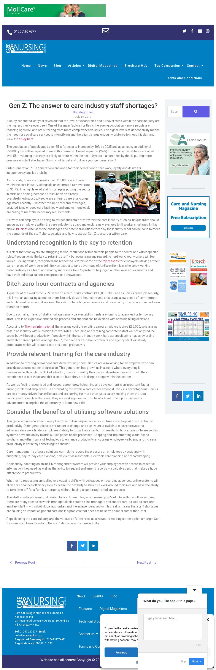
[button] (207, 620)
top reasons (111, 261)
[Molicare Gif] (55, 16)
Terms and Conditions (184, 78)
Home (26, 66)
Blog (57, 66)
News (42, 66)
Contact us (87, 634)
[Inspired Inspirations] (199, 284)
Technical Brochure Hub (97, 621)
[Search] (175, 111)
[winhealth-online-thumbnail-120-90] (178, 263)
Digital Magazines (103, 66)
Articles (75, 66)
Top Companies (167, 66)
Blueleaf (22, 229)
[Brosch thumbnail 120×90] (199, 270)
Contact (194, 66)
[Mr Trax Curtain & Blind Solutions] (178, 291)
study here (26, 139)
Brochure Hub (136, 66)
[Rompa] (188, 174)
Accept (121, 652)
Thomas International (39, 326)
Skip (183, 661)
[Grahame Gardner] (178, 277)
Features (85, 609)
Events (98, 596)
